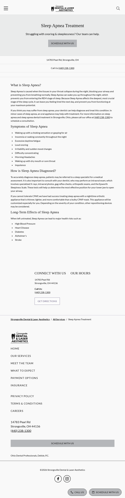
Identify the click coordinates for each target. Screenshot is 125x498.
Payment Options (24, 378)
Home (15, 348)
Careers (17, 410)
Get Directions (47, 301)
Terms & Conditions (27, 403)
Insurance (19, 385)
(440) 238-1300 (66, 68)
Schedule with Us (62, 43)
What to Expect (23, 370)
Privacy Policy (22, 396)
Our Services (21, 355)
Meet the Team (22, 363)
